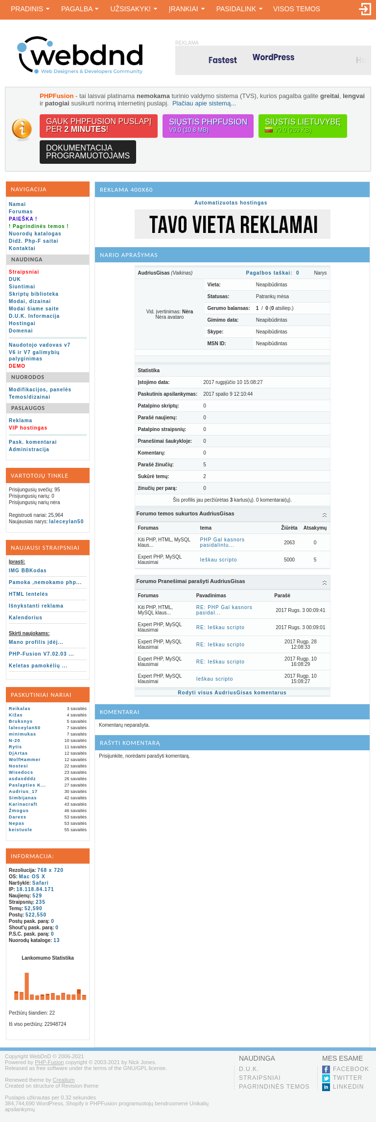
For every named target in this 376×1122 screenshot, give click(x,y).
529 (37, 895)
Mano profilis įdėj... (36, 642)
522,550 (36, 915)
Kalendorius (26, 617)
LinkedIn (348, 1086)
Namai (17, 204)
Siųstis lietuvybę (303, 126)
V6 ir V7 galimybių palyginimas (34, 355)
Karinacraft (23, 804)
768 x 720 (50, 870)
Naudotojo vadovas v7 (39, 345)
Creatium (64, 1080)
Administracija (29, 449)
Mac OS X (32, 876)
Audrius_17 (23, 791)
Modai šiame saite (34, 308)
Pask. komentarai (33, 442)
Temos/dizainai (29, 397)
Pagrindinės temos (274, 1086)
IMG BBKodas (28, 570)
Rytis (15, 746)
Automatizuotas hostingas (230, 202)
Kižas (16, 715)
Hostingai (22, 323)
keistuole (20, 829)
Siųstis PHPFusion (208, 126)
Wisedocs (21, 772)
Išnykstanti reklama (36, 606)
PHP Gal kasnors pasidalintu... (222, 542)
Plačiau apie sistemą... (204, 103)
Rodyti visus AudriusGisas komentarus (232, 692)
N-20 (15, 740)
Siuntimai (22, 286)
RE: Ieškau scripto (220, 627)
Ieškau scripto (218, 559)
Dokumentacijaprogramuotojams (88, 152)
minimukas (22, 734)
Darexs (17, 817)
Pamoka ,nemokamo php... (45, 582)
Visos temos (296, 9)
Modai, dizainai (30, 301)
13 (56, 940)
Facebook (351, 1069)
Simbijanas (23, 797)
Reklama (20, 420)
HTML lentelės (28, 594)
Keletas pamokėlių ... (38, 665)
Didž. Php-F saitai (33, 241)
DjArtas (18, 753)
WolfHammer (25, 759)
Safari (40, 883)
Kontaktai (22, 248)
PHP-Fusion (49, 1062)
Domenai (21, 330)
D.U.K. (249, 1069)
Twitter (347, 1077)
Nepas (16, 823)
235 (41, 902)
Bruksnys (21, 721)
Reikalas (20, 708)
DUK (15, 279)
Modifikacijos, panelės (40, 389)
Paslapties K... (27, 785)
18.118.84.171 (35, 889)
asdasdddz (22, 778)
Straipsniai (260, 1077)
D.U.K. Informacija (34, 316)
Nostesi (18, 766)
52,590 (33, 908)
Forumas (21, 211)
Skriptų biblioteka (34, 294)
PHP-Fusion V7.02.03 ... (41, 654)
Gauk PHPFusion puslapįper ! (98, 125)
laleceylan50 (66, 521)
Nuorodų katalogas (35, 233)
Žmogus (19, 810)
